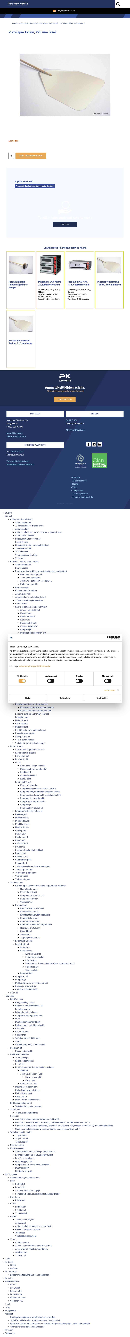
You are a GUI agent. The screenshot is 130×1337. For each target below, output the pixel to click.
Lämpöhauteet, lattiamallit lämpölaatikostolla (40, 795)
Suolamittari (20, 1035)
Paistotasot (20, 840)
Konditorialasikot (33, 954)
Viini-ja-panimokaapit (24, 740)
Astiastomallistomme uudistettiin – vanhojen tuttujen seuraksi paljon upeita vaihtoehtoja (50, 1323)
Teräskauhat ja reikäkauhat (27, 1038)
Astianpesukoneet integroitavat (29, 526)
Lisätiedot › (14, 141)
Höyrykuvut (15, 1197)
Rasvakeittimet (22, 856)
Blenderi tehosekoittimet (26, 590)
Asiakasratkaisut (12, 1281)
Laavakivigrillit (21, 759)
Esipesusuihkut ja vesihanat (27, 539)
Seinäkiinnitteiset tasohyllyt (27, 1190)
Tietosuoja (10, 1333)
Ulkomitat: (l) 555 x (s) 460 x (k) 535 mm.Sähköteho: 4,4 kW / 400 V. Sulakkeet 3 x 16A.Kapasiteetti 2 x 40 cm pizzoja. (49, 294)
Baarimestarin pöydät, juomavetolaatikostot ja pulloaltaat (41, 571)
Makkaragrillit (21, 814)
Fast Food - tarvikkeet (24, 1158)
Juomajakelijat (22, 1057)
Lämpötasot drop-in (29, 899)
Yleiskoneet (20, 558)
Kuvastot (9, 1330)
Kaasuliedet (25, 779)
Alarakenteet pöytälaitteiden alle (29, 749)
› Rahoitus (75, 477)
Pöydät (13, 1216)
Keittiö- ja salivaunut (24, 1061)
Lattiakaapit (20, 1207)
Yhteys (95, 414)
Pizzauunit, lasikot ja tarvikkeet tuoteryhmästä (34, 186)
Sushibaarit (25, 934)
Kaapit (13, 1203)
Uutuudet (14, 993)
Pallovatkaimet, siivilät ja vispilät (30, 1025)
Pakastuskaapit (22, 727)
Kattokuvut (20, 1200)
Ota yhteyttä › (65, 399)
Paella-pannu (21, 830)
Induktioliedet (26, 772)
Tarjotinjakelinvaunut (29, 937)
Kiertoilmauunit (22, 756)
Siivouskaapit (21, 1213)
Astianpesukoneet (23, 522)
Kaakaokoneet (21, 603)
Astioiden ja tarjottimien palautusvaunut (33, 1246)
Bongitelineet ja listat (24, 1002)
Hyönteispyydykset (23, 1161)
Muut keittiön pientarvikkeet (27, 1022)
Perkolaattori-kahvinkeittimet (33, 633)
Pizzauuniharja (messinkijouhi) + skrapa (18, 284)
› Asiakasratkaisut (79, 481)
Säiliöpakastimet (22, 736)
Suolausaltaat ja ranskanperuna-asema (33, 866)
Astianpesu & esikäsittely (21, 519)
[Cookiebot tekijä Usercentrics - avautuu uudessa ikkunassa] (109, 637)
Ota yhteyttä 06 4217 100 (65, 11)
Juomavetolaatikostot (30, 578)
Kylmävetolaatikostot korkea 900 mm (37, 707)
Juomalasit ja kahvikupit (31, 1074)
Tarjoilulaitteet (16, 882)
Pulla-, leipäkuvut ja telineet (27, 1090)
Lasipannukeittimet (29, 626)
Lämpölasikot (26, 973)
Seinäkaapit (20, 1210)
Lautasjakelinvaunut (29, 918)
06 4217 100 (71, 420)
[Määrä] (11, 156)
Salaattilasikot (31, 967)
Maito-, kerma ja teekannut (27, 1100)
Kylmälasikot (26, 950)
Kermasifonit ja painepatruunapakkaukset (34, 1155)
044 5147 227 (17, 451)
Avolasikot (25, 947)
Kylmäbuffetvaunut (29, 912)
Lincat (13, 1265)
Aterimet (24, 1070)
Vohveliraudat (21, 876)
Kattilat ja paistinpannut (21, 1103)
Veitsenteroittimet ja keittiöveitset (30, 1044)
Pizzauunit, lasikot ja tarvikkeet (46, 23)
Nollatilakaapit (21, 720)
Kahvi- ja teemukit (33, 1077)
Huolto (8, 1304)
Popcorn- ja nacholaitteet (26, 989)
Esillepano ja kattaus (19, 1054)
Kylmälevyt (20, 1064)
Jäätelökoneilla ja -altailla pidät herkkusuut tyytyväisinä (35, 1320)
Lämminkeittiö (26, 23)
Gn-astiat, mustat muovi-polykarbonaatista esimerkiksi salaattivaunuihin (47, 1129)
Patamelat (20, 1028)
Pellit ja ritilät (16, 1048)
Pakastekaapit (21, 723)
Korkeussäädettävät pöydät (27, 1229)
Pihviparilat (20, 847)
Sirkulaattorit (21, 863)
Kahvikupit (30, 1080)
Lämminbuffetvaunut (29, 921)
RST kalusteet (11, 1174)
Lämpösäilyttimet (23, 782)
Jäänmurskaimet (22, 594)
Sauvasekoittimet (23, 548)
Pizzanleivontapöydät (25, 733)
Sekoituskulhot (22, 1031)
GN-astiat (14, 1116)
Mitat (17, 1018)
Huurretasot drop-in (29, 889)
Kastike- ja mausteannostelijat (28, 1006)
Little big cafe (16, 1294)
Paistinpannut (21, 837)
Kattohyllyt (20, 1184)
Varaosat (9, 1262)
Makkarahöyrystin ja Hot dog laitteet (31, 983)
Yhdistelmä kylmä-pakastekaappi (30, 743)
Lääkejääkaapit (22, 717)
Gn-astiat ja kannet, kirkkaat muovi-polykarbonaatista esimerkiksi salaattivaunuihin (52, 1122)
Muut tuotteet (11, 1271)
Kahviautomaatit (27, 616)
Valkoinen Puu (16, 1301)
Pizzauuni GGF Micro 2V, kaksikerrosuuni (49, 283)
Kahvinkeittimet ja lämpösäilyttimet (31, 607)
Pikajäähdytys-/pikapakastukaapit (30, 730)
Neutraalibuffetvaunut (30, 928)
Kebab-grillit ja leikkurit (25, 753)
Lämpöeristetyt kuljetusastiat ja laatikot (38, 788)
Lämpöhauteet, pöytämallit (32, 798)
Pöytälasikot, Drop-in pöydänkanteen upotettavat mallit (50, 963)
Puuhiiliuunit (21, 853)
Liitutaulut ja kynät (23, 1171)
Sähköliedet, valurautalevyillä (33, 769)
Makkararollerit (22, 817)
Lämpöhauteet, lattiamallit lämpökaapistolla (40, 792)
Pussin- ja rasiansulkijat (26, 986)
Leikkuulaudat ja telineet (26, 1012)
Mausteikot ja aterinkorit (26, 1087)
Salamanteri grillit (23, 860)
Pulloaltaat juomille (29, 584)
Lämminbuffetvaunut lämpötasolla (36, 924)
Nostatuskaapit (22, 827)
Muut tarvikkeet (17, 1148)
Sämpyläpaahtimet (23, 869)
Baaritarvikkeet (22, 587)
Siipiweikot (15, 1288)
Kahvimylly (25, 620)
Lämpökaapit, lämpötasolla (32, 801)
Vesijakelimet (26, 902)
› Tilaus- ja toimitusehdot (82, 497)
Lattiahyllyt (20, 1187)
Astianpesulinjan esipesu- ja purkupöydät (33, 1226)
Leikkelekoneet (21, 542)
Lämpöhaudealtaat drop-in (32, 895)
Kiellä (27, 698)
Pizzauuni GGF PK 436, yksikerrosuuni (79, 283)
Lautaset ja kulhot (28, 1083)
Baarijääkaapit (21, 568)
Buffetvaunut (21, 905)
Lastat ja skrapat (22, 1009)
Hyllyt (12, 1181)
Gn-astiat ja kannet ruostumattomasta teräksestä (37, 1119)
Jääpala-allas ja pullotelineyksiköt (30, 597)
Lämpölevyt (25, 629)
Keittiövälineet (16, 999)
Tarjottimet (15, 1109)
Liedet (18, 762)
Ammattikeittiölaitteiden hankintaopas (27, 1327)
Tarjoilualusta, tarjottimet (26, 1113)
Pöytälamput (21, 1096)
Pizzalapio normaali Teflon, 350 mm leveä (109, 283)
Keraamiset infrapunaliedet (32, 766)
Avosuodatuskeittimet (30, 610)
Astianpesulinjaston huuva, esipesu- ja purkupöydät (38, 532)
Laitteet (15, 23)
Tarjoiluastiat (21, 1135)
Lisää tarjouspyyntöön (30, 156)
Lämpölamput (21, 976)
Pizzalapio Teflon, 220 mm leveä (72, 23)
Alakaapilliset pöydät (24, 1220)
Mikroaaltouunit (22, 821)
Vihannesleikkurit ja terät (26, 555)
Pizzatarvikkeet (17, 1145)
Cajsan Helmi (16, 1291)
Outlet (7, 1258)
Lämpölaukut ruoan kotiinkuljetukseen (32, 1164)
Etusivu (8, 513)
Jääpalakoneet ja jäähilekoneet (29, 600)
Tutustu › (65, 224)
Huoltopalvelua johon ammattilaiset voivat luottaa (32, 1317)
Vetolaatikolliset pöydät (25, 1236)
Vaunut (13, 1239)
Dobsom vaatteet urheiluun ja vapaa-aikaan (29, 1275)
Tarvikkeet (9, 996)
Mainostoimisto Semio (65, 504)
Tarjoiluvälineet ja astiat (21, 1132)
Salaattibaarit (26, 931)
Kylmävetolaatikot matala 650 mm (35, 710)
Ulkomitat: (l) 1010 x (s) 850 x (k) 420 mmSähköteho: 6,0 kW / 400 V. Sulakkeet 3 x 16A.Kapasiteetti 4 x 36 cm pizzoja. (79, 294)
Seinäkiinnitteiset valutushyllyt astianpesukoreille (37, 1194)
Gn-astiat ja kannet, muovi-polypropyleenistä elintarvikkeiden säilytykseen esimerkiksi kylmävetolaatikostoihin (64, 1126)
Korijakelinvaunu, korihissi (32, 908)
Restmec (14, 1268)
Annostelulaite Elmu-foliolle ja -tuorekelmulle (35, 1151)
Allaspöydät (20, 1223)
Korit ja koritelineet (23, 1093)
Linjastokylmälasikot (34, 957)
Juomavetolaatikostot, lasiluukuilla (36, 581)
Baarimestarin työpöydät (31, 574)
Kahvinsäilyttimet (28, 623)
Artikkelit (9, 1314)
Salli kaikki (102, 698)
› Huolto (74, 484)
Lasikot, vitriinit (22, 944)
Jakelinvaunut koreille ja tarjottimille (31, 1249)
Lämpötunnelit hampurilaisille (28, 811)
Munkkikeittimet (22, 824)
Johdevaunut (21, 1252)
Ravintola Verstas (18, 1297)
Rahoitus (9, 1278)
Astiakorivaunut (22, 1242)
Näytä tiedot (109, 690)
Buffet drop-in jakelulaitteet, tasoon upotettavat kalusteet (40, 886)
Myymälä (35, 414)
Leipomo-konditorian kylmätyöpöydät (32, 714)
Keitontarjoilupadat (28, 785)
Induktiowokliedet (28, 775)
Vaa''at (18, 1041)
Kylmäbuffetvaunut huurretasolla (35, 915)
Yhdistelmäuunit (22, 879)
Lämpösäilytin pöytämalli (31, 808)
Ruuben (13, 1284)
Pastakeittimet (21, 843)
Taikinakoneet (21, 552)
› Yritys (74, 487)
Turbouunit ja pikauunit (25, 873)
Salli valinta (65, 698)
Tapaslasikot (31, 970)
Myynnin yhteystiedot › (76, 430)
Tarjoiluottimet (21, 1138)
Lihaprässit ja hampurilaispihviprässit (32, 545)
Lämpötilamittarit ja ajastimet (28, 1015)
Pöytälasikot (31, 960)
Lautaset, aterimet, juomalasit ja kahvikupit (34, 1067)
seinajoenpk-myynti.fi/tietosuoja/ (34, 666)
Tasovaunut (20, 1255)
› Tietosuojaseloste (79, 494)
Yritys (7, 1307)
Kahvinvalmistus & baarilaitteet (24, 561)
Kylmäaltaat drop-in (29, 892)
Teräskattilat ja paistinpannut (28, 1106)
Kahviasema (25, 613)
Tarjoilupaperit (21, 1142)
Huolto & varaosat (35, 445)
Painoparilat (20, 834)
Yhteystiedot (10, 1310)
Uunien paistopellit (23, 1051)
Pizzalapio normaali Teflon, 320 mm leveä (20, 342)
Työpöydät (20, 1233)
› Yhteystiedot (77, 490)
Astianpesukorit (22, 529)
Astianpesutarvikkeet (24, 535)
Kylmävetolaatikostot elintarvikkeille (31, 704)
